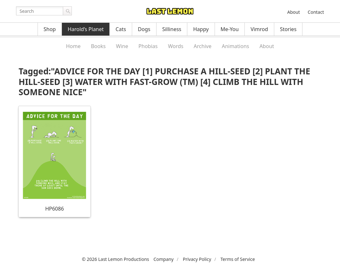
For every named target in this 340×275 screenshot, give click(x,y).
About (293, 12)
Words (175, 46)
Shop (50, 29)
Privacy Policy (197, 259)
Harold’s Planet (86, 29)
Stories (288, 29)
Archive (202, 46)
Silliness (172, 29)
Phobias (148, 46)
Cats (120, 29)
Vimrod (259, 29)
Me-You (230, 29)
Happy (200, 29)
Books (98, 46)
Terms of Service (237, 259)
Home (73, 46)
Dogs (144, 29)
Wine (122, 46)
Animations (235, 46)
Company (163, 259)
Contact (316, 12)
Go (67, 10)
